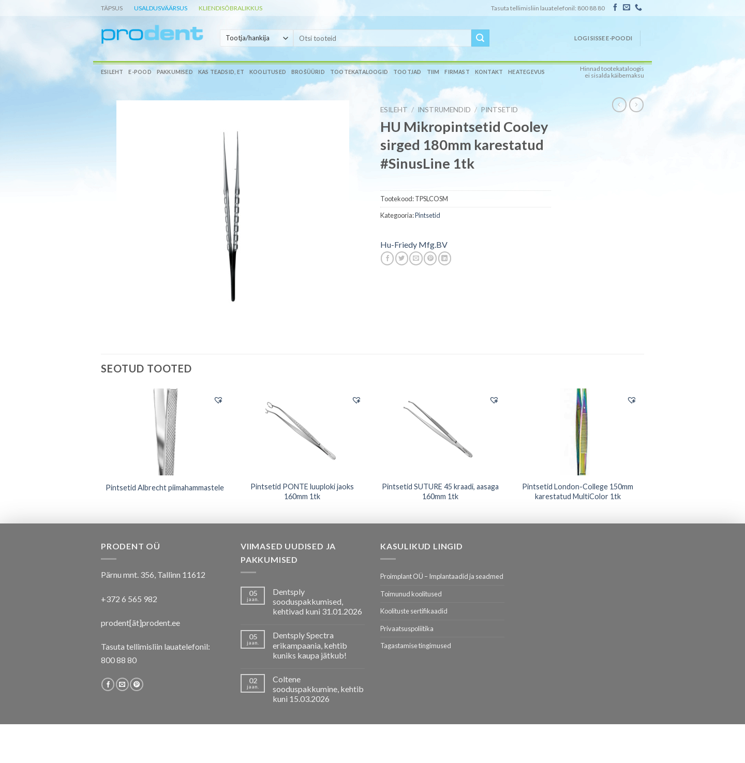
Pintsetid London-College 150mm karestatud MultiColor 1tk (577, 491)
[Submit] (480, 38)
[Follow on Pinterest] (136, 684)
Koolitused (267, 72)
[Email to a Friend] (415, 258)
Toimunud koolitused (411, 594)
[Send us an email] (626, 8)
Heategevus (526, 72)
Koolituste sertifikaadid (414, 611)
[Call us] (638, 8)
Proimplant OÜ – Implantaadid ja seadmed (441, 576)
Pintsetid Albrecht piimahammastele (165, 487)
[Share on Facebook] (387, 258)
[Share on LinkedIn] (444, 258)
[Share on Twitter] (401, 258)
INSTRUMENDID (444, 110)
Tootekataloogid (359, 72)
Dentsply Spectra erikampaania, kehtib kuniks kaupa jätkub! (310, 645)
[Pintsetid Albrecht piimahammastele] (165, 431)
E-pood (139, 72)
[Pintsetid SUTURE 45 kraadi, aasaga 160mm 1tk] (440, 431)
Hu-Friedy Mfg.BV (414, 244)
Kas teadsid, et (221, 72)
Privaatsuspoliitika (407, 628)
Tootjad (407, 72)
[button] (218, 400)
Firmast (456, 72)
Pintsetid (499, 110)
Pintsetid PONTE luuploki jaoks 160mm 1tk (302, 491)
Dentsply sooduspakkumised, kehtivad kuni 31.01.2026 (317, 601)
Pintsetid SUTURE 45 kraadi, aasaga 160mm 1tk (440, 491)
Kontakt (489, 72)
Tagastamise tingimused (415, 645)
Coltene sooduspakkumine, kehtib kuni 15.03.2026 (318, 689)
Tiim (433, 72)
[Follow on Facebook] (615, 8)
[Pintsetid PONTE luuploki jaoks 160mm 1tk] (302, 431)
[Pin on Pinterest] (430, 258)
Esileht (112, 72)
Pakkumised (175, 72)
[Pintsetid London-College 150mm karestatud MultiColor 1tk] (578, 431)
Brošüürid (308, 72)
